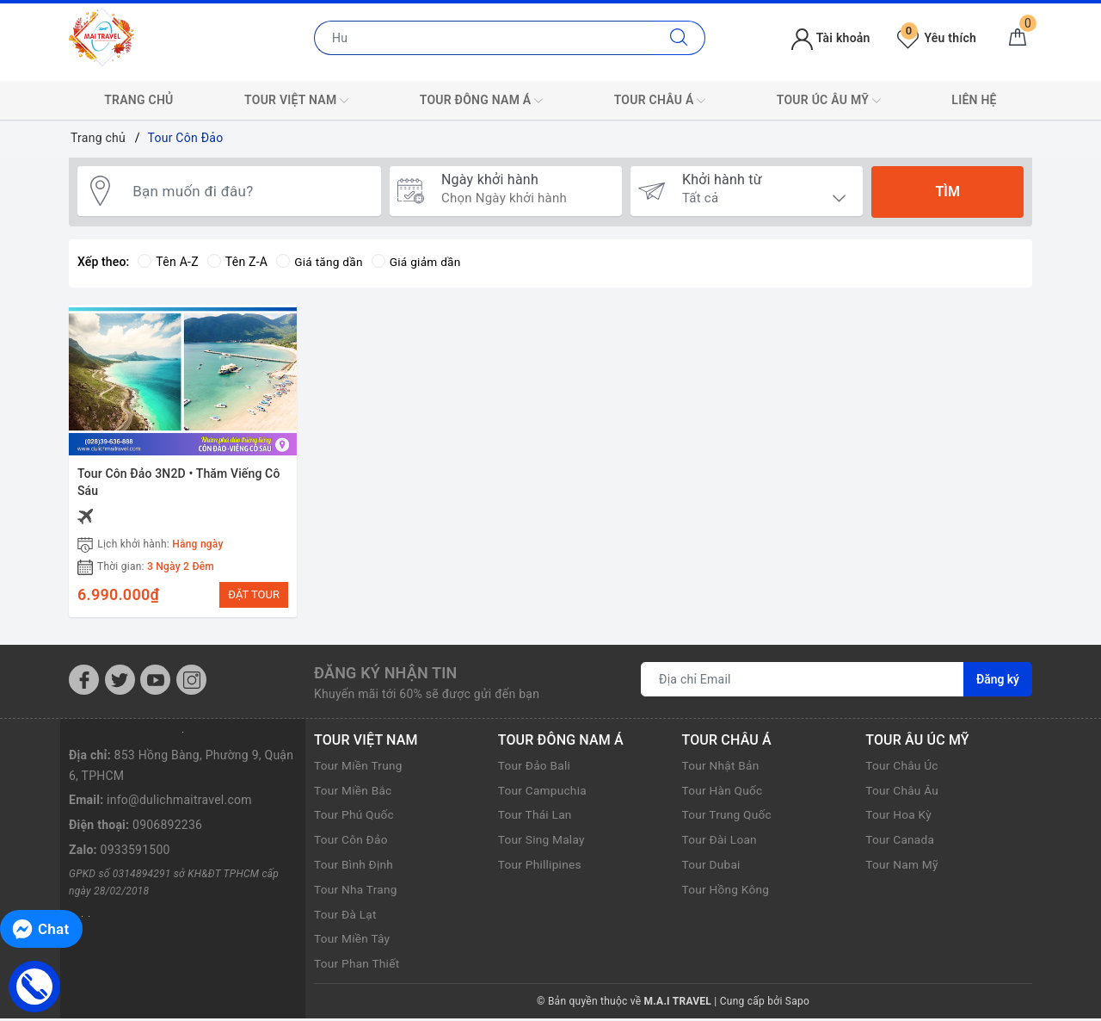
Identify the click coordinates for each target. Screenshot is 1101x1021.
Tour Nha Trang (356, 892)
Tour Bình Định (354, 867)
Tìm (947, 191)
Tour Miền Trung (359, 768)
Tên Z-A (237, 262)
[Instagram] (191, 682)
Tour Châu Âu (902, 792)
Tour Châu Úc (902, 768)
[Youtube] (155, 682)
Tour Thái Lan (536, 817)
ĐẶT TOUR (254, 594)
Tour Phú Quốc (355, 817)
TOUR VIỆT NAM (296, 100)
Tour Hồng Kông (727, 892)
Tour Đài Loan (721, 842)
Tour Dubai (712, 867)
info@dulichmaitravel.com (179, 802)
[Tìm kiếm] (679, 38)
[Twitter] (120, 682)
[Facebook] (84, 682)
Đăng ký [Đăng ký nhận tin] (997, 682)
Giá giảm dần (418, 262)
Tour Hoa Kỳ (899, 817)
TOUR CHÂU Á (660, 100)
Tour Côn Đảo (352, 842)
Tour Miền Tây (353, 941)
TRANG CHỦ (138, 100)
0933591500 (135, 852)
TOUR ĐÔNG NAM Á (481, 100)
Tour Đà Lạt (346, 916)
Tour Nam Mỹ (902, 867)
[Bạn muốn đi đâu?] (248, 192)
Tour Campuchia (543, 792)
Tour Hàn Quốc (723, 792)
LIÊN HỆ (973, 100)
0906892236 (167, 827)
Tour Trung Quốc (728, 817)
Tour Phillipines (540, 867)
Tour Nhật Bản (721, 768)
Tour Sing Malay (542, 842)
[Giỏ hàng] (1017, 38)
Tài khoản (830, 38)
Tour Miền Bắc (354, 792)
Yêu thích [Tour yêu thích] (936, 38)
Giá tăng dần (320, 262)
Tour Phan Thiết (358, 966)
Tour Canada (900, 842)
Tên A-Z (168, 262)
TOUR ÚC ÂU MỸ (829, 100)
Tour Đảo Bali (535, 768)
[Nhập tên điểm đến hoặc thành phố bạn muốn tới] (484, 38)
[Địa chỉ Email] (802, 682)
